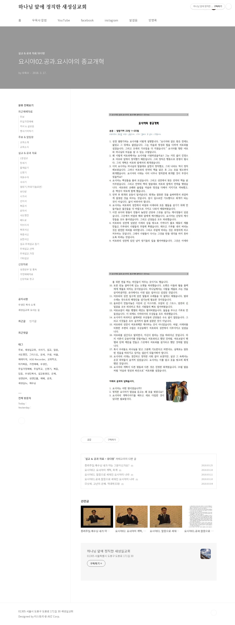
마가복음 (22, 364)
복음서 (23, 206)
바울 (56, 354)
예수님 (32, 383)
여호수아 (24, 177)
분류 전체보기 (25, 105)
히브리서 (24, 225)
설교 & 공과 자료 (94, 459)
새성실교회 (30, 349)
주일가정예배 (26, 121)
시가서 (23, 196)
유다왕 (110, 459)
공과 (49, 378)
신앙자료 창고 (27, 279)
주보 (22, 116)
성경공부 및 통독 (28, 269)
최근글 (22, 321)
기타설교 (24, 258)
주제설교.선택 (27, 248)
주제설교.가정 (27, 253)
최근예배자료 (25, 111)
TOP (214, 613)
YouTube (64, 20)
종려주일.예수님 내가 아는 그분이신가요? (107, 465)
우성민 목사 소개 (26, 304)
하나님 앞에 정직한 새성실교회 (52, 7)
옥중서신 (24, 234)
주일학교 (38, 369)
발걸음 (133, 20)
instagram (111, 20)
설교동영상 (43, 373)
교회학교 (52, 359)
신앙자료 (23, 264)
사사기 (23, 182)
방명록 (153, 20)
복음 (56, 369)
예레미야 (22, 359)
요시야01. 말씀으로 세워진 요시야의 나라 (107, 474)
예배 (42, 378)
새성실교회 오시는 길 (29, 310)
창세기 (23, 163)
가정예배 (33, 364)
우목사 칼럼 (39, 20)
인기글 (33, 321)
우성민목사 (30, 373)
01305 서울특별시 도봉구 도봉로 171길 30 (110, 556)
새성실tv (22, 383)
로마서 (23, 210)
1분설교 (24, 158)
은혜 (53, 373)
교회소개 (24, 142)
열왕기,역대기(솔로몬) (31, 186)
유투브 (21, 420)
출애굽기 (24, 167)
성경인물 (33, 378)
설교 (49, 349)
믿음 (20, 373)
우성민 (43, 364)
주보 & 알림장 (26, 137)
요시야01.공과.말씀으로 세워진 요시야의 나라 (109, 479)
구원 (49, 354)
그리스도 (33, 354)
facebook (87, 20)
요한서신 (24, 239)
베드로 (23, 220)
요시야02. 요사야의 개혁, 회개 (101, 470)
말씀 (56, 349)
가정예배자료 (26, 274)
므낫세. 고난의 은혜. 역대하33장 (102, 483)
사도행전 (24, 215)
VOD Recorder (37, 359)
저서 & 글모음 (27, 126)
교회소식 (24, 147)
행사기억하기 (26, 131)
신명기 (23, 172)
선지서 (23, 201)
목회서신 (24, 229)
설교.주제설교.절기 (29, 244)
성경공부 (22, 378)
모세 (42, 354)
